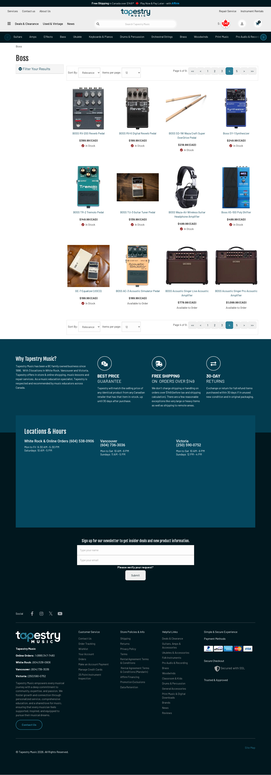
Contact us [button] (28, 11)
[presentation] (7, 37)
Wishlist (83, 649)
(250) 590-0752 (31, 676)
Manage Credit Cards (90, 675)
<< (192, 71)
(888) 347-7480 (46, 655)
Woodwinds (201, 36)
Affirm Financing (130, 679)
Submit (135, 575)
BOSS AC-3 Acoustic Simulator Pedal (138, 291)
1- (36, 655)
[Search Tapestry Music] (135, 24)
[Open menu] (9, 23)
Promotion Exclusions (133, 684)
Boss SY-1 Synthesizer (236, 133)
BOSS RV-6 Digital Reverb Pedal (137, 133)
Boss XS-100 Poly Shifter (236, 212)
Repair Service (227, 11)
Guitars (18, 36)
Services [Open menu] (13, 11)
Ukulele (77, 36)
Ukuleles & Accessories (176, 653)
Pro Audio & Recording (249, 36)
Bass (63, 36)
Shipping (125, 638)
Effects (48, 36)
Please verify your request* (135, 567)
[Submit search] (98, 24)
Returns (125, 644)
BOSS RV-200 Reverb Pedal (88, 133)
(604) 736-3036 (32, 669)
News (70, 23)
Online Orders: (25, 655)
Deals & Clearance (27, 23)
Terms (124, 655)
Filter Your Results (34, 69)
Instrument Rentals (252, 11)
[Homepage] (135, 13)
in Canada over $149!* (113, 3)
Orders (82, 660)
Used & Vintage (53, 23)
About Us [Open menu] (45, 11)
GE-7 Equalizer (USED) (88, 291)
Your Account (86, 655)
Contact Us (29, 725)
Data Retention (129, 690)
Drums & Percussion (132, 36)
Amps (32, 36)
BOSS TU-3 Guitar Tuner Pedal (137, 212)
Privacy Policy (128, 649)
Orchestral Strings (162, 36)
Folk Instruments (172, 659)
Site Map (250, 748)
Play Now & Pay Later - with (159, 3)
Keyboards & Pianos (101, 36)
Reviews (167, 717)
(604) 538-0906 (33, 662)
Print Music (222, 36)
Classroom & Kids (172, 680)
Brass (183, 36)
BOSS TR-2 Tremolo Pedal (88, 212)
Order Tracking (86, 644)
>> (252, 71)
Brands (166, 706)
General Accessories (174, 691)
